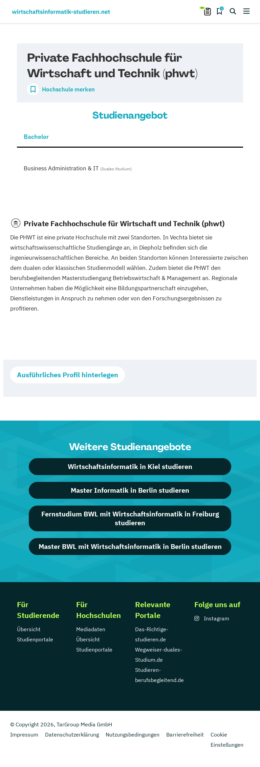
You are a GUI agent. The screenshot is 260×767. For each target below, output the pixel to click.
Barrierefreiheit (185, 734)
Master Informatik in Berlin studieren (130, 490)
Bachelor (36, 137)
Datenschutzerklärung (72, 734)
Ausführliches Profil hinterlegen (67, 374)
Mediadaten (90, 629)
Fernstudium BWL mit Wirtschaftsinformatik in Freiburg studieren (130, 518)
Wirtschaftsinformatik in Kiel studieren (130, 466)
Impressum (24, 734)
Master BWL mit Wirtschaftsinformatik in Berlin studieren (130, 546)
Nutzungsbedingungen (132, 734)
